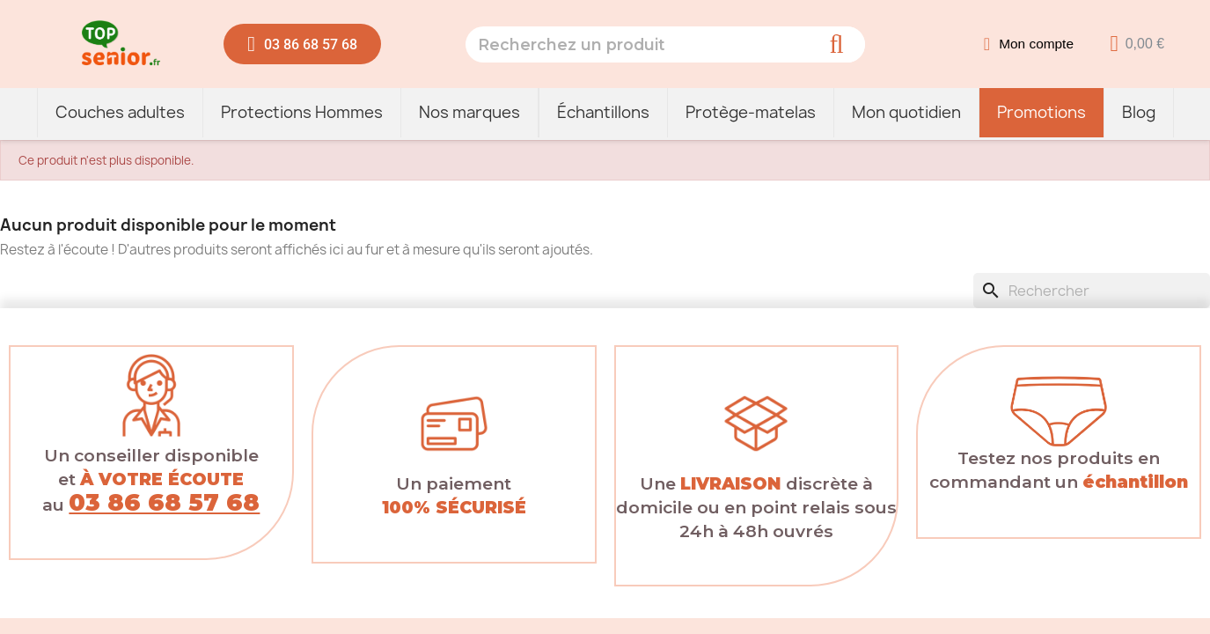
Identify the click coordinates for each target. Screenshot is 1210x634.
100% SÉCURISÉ (454, 507)
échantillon (1135, 481)
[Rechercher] (1091, 290)
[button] (302, 44)
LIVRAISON (730, 483)
